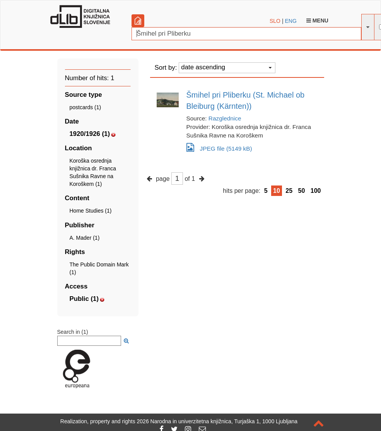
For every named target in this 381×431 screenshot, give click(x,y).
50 (301, 190)
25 (288, 190)
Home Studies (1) (91, 211)
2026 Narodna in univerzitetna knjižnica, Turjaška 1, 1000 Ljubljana (217, 421)
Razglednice (224, 118)
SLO (275, 21)
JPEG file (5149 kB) (219, 147)
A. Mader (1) (85, 238)
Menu (317, 20)
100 (316, 190)
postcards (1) (85, 107)
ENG (290, 21)
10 (276, 190)
